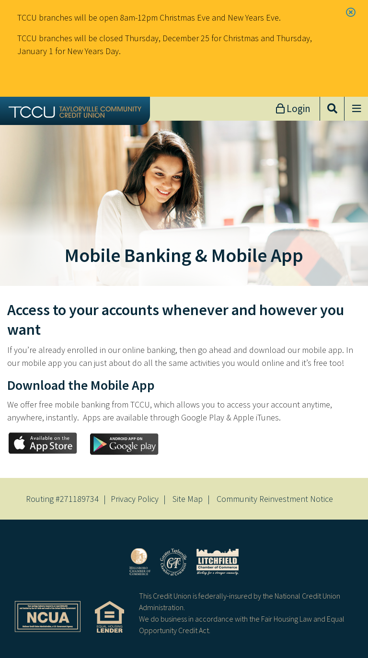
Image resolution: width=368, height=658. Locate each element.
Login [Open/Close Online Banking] (297, 108)
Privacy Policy (135, 498)
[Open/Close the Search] (332, 109)
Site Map (187, 498)
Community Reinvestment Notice (275, 498)
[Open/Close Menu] (356, 109)
